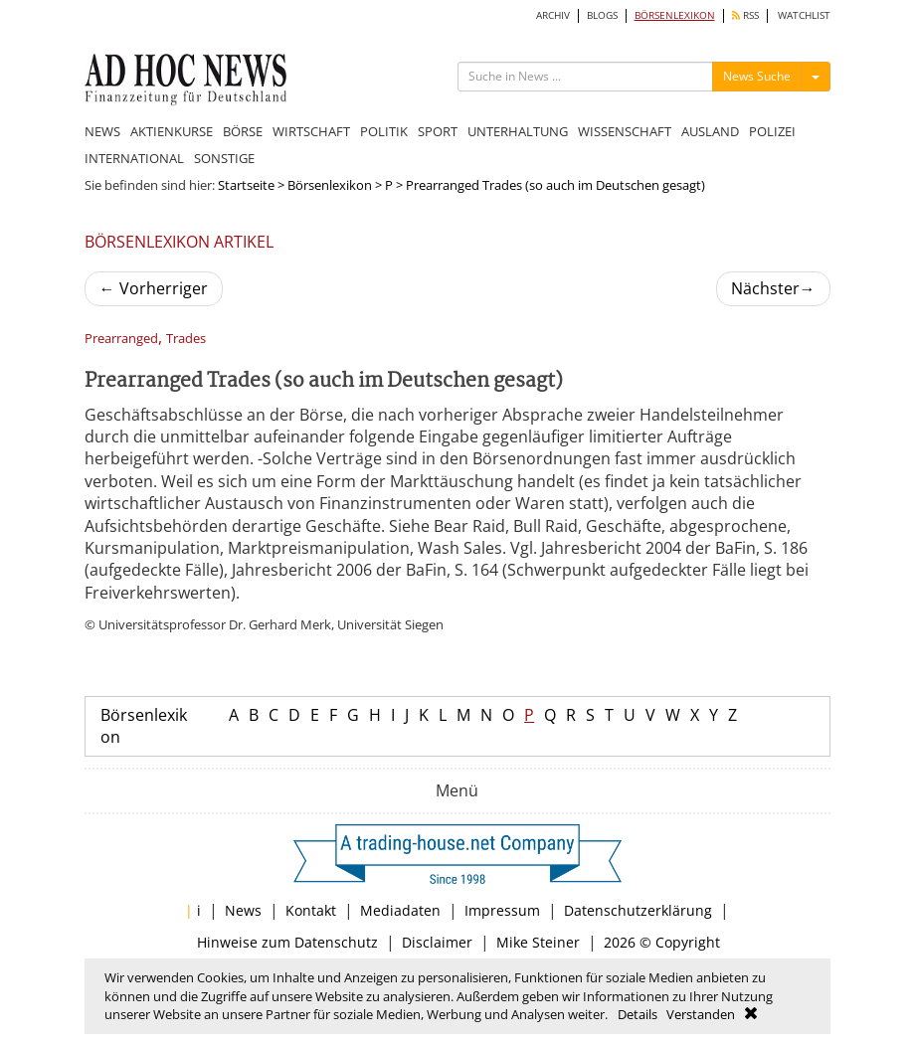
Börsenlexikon (329, 185)
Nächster (773, 288)
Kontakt (310, 910)
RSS (745, 15)
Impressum (502, 910)
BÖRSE (243, 131)
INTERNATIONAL (134, 158)
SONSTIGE (224, 158)
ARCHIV (553, 15)
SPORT (437, 131)
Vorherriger (153, 288)
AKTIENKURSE (171, 131)
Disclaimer (437, 942)
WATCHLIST (804, 15)
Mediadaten (400, 910)
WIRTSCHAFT (311, 131)
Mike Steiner (538, 942)
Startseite (246, 185)
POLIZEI (772, 131)
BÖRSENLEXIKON (675, 15)
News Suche (757, 76)
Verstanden (700, 1014)
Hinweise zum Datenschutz (287, 942)
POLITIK (384, 131)
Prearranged (121, 338)
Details (637, 1014)
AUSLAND (710, 131)
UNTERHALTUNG (517, 131)
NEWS (102, 131)
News (243, 910)
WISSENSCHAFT (624, 131)
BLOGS (602, 15)
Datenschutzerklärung (638, 910)
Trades (186, 338)
